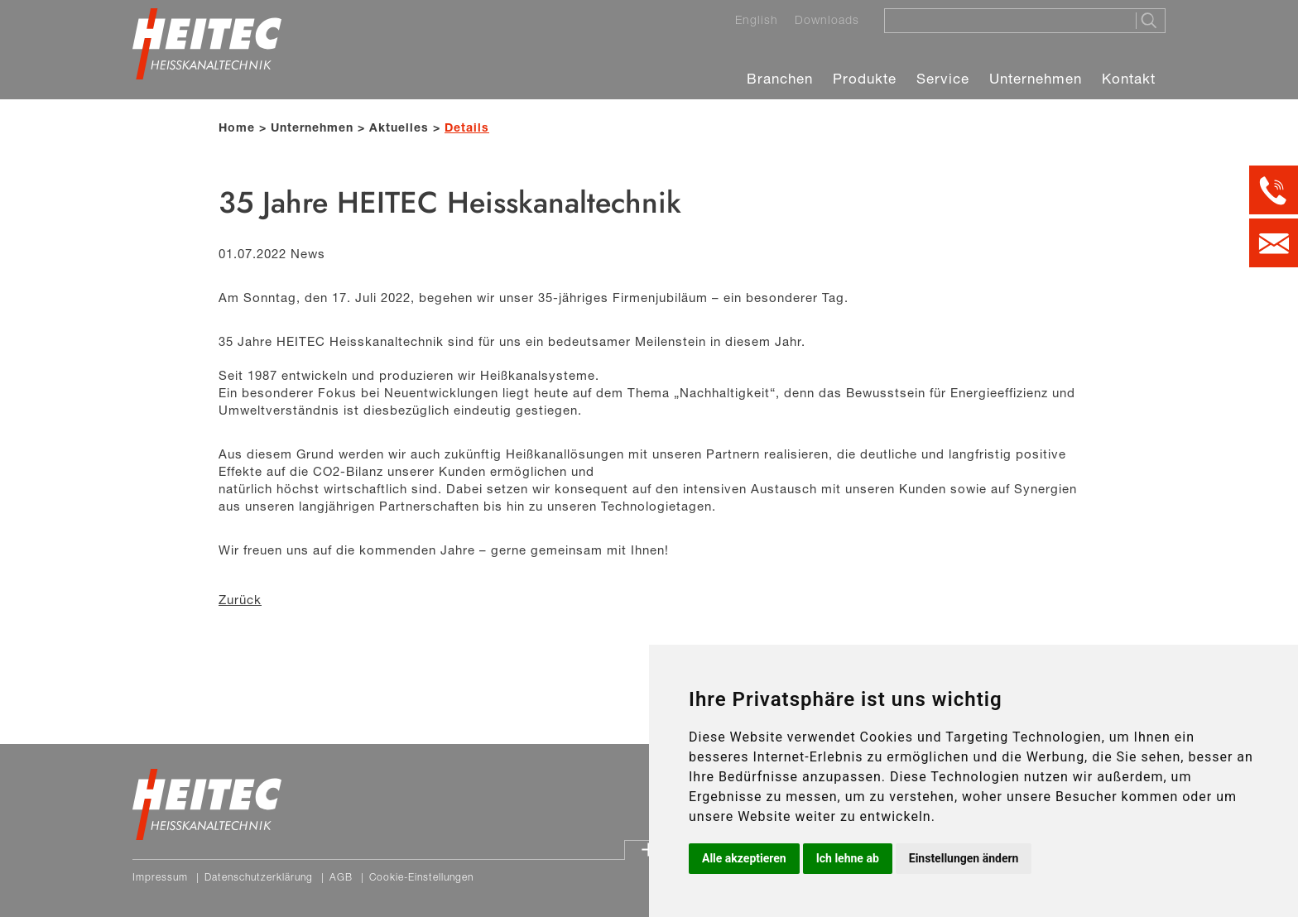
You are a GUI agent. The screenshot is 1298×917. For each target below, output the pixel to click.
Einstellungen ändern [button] (964, 858)
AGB (341, 877)
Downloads (827, 19)
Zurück (240, 599)
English (756, 19)
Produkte (865, 78)
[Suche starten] (1150, 20)
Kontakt (1129, 78)
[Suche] (1005, 20)
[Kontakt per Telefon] (1273, 190)
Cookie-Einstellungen (421, 877)
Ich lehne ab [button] (847, 858)
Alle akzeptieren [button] (744, 858)
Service (942, 78)
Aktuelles (399, 127)
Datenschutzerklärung (258, 877)
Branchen (780, 78)
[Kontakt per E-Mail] (1273, 242)
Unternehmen (1035, 78)
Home (237, 127)
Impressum (160, 877)
